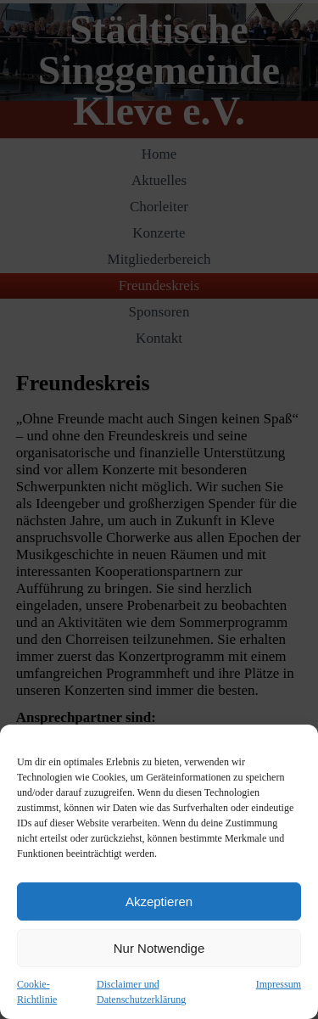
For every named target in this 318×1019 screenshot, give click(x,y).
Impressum (278, 984)
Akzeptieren (159, 901)
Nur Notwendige (159, 948)
